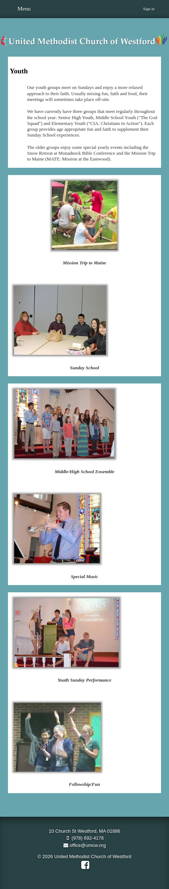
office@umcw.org (84, 845)
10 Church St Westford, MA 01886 (84, 831)
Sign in (148, 9)
